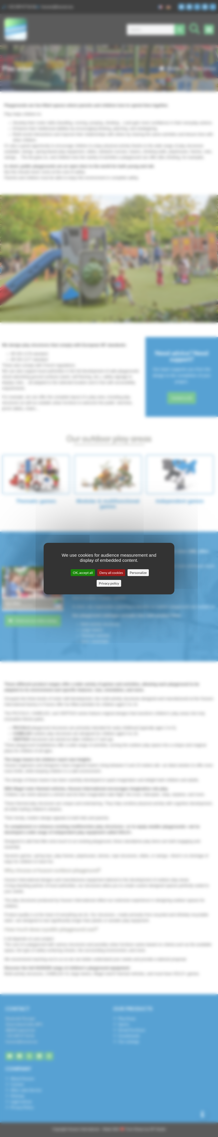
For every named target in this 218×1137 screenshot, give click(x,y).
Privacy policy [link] (109, 583)
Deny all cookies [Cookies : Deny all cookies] (111, 573)
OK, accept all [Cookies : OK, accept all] (83, 573)
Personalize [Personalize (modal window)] (138, 573)
